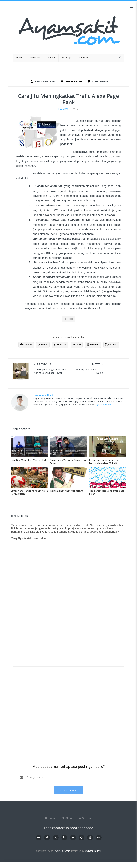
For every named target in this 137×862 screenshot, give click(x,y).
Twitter (43, 344)
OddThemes (68, 856)
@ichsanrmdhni (104, 404)
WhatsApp (60, 344)
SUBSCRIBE (68, 790)
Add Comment (101, 81)
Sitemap (85, 818)
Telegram (93, 344)
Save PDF (111, 344)
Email (77, 344)
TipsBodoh (63, 108)
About (68, 818)
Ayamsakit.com (62, 850)
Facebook (26, 344)
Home (51, 818)
